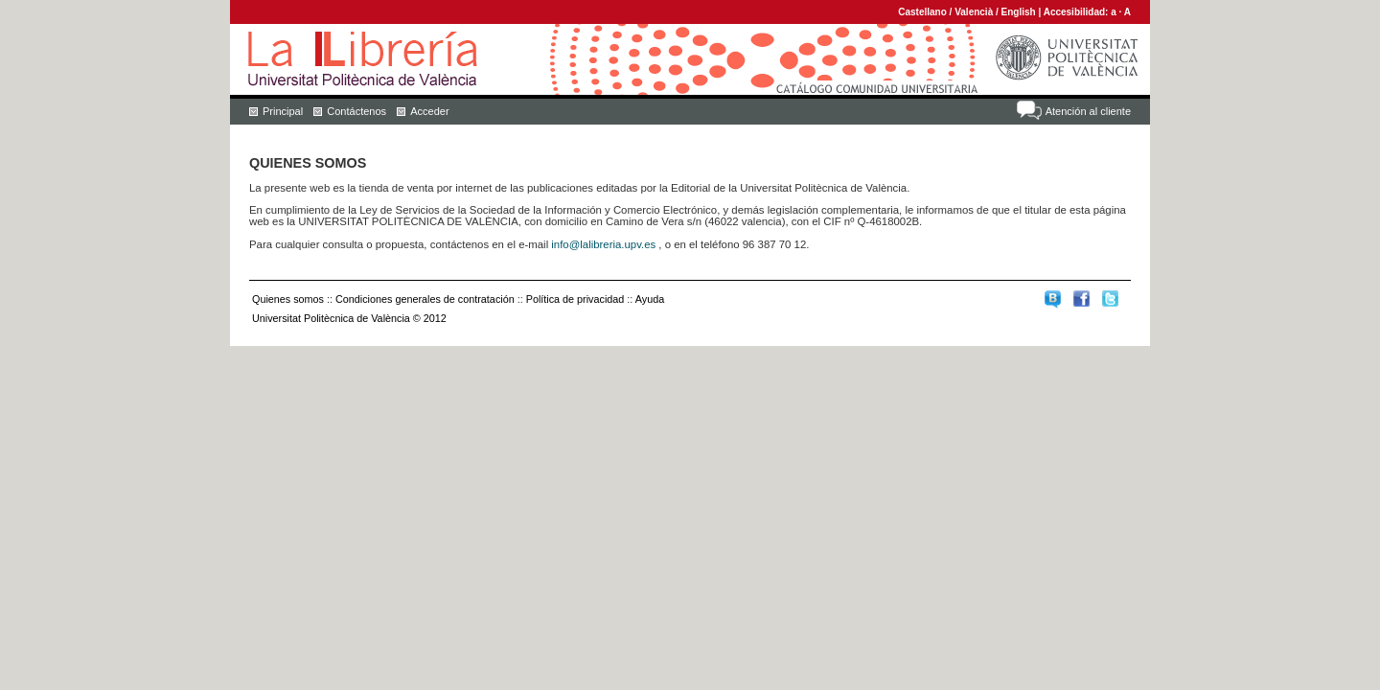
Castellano (922, 12)
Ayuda (649, 299)
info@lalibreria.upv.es (603, 244)
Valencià (973, 12)
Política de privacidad (575, 299)
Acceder (429, 111)
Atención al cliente (1088, 111)
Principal (283, 111)
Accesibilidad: (1078, 12)
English (1018, 12)
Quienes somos (288, 299)
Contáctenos (356, 111)
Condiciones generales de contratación (425, 299)
